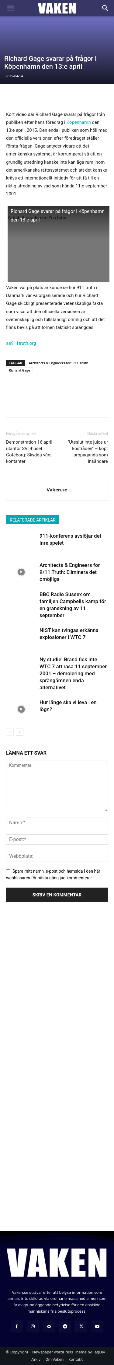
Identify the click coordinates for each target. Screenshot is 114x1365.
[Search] (105, 8)
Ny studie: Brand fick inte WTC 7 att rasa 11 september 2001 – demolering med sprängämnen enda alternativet (73, 673)
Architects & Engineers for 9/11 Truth (58, 363)
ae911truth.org (21, 343)
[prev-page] (10, 732)
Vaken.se (57, 490)
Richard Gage (19, 370)
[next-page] (19, 732)
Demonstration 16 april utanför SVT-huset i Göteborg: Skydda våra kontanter (29, 451)
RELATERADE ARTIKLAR (33, 520)
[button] (10, 8)
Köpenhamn (78, 122)
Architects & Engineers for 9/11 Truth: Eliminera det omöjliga (70, 572)
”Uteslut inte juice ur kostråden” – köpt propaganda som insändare (87, 451)
